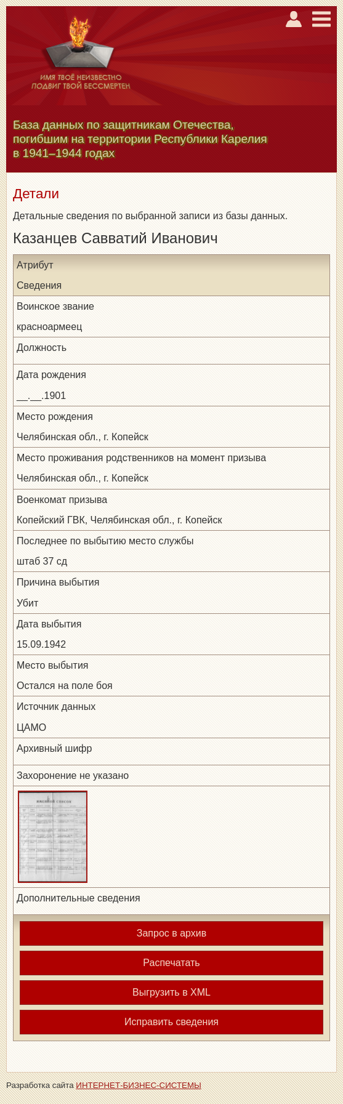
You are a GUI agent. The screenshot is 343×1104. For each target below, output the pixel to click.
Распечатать (171, 962)
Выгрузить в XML (171, 992)
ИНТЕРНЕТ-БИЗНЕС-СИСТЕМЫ (138, 1085)
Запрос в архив (171, 933)
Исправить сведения (171, 1022)
